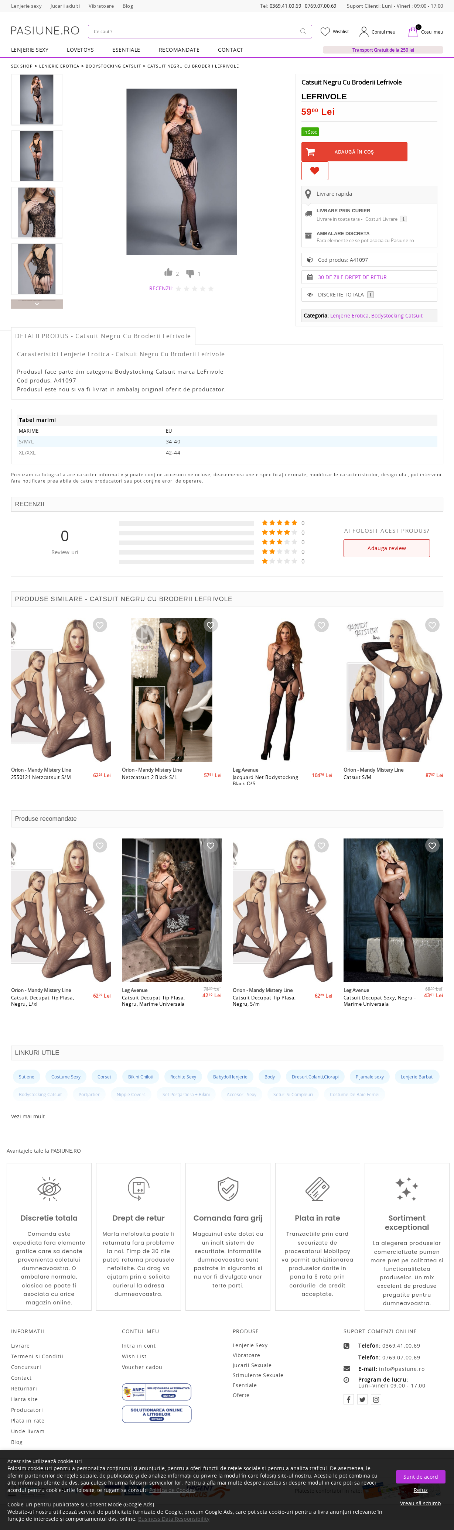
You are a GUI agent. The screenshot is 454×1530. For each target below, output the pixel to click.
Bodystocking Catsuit (113, 66)
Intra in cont (139, 1346)
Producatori (27, 1410)
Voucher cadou (142, 1367)
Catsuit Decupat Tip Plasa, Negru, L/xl (42, 1003)
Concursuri (26, 1367)
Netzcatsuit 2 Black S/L (149, 780)
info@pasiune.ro (401, 1369)
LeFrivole (324, 96)
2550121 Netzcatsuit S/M (41, 780)
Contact (230, 49)
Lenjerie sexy (250, 1345)
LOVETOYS (80, 49)
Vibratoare (246, 1355)
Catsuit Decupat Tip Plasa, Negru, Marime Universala (153, 1003)
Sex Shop (22, 66)
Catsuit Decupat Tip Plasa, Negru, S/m (264, 1003)
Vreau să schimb (420, 1503)
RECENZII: (161, 288)
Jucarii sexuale (252, 1365)
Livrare (20, 1346)
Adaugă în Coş (354, 152)
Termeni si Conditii (37, 1356)
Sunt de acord (420, 1476)
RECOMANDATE (179, 49)
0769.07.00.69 (321, 6)
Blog (17, 1442)
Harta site (24, 1399)
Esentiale (126, 49)
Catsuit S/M (358, 780)
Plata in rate (28, 1421)
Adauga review (387, 548)
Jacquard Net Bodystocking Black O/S (266, 783)
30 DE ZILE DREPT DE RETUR (352, 277)
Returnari (24, 1389)
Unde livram (28, 1431)
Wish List (134, 1356)
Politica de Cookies (172, 1489)
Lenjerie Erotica (59, 66)
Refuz (421, 1489)
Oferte (241, 1395)
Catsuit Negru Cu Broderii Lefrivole (193, 66)
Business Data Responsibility (173, 1518)
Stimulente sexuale (258, 1375)
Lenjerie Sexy (30, 49)
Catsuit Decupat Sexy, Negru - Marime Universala (380, 1003)
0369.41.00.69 (285, 6)
